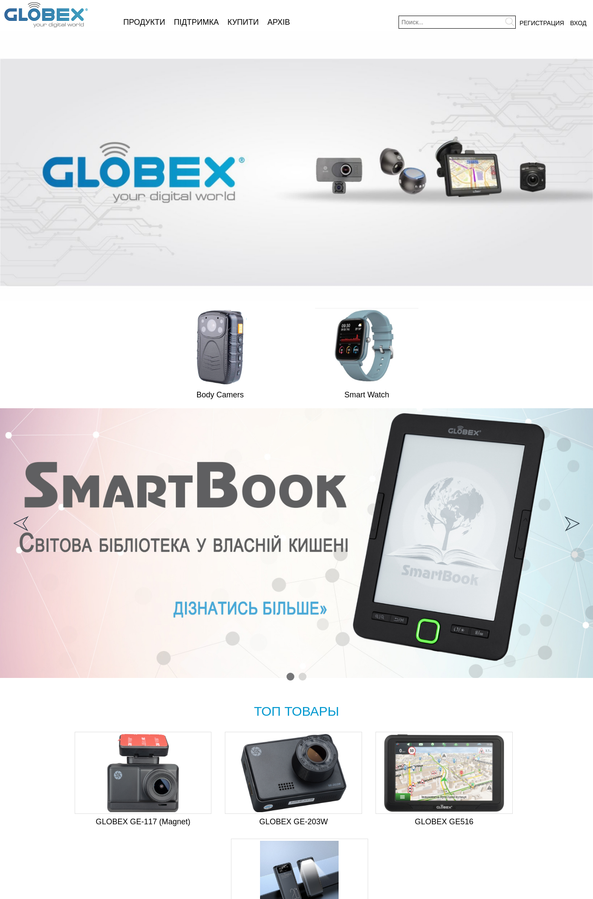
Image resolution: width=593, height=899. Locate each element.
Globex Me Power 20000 (515, 821)
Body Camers (220, 394)
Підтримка (196, 22)
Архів (278, 22)
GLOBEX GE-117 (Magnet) (77, 821)
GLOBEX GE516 (369, 821)
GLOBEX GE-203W (223, 821)
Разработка (283, 892)
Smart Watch (366, 394)
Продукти (144, 22)
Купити (243, 22)
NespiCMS (310, 892)
